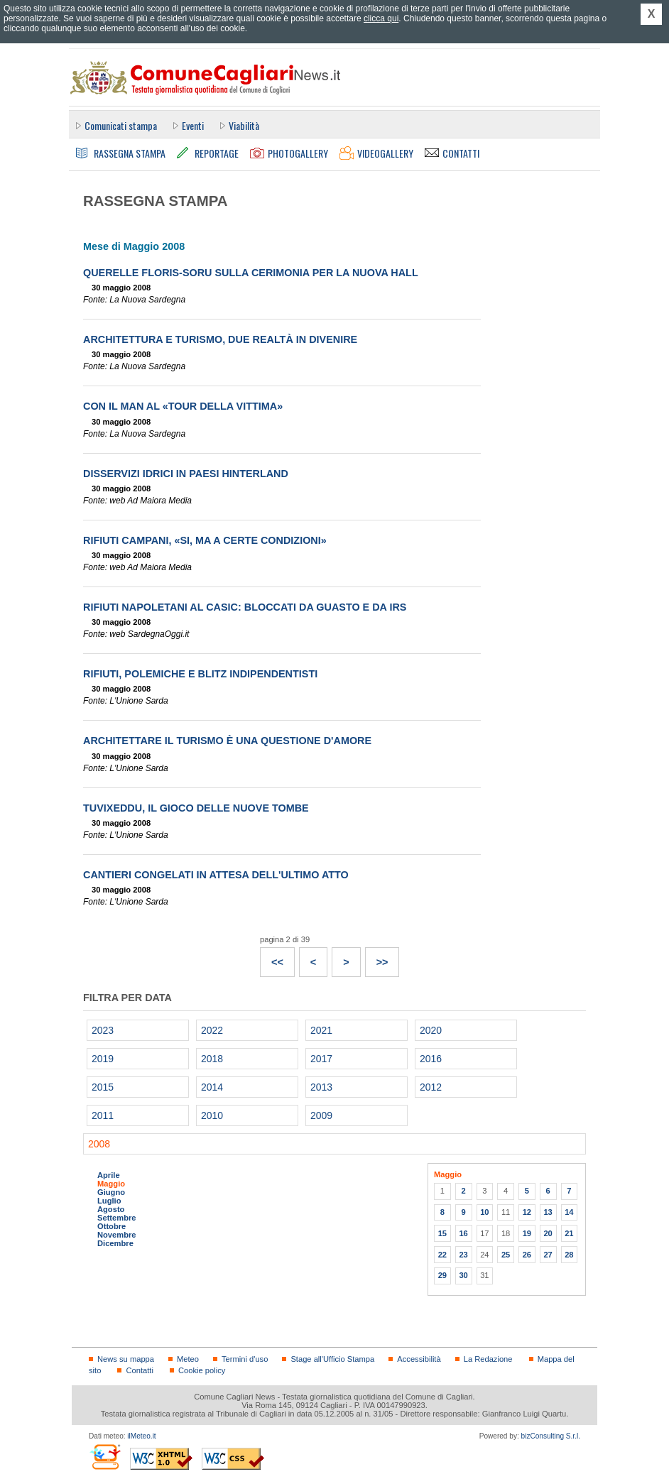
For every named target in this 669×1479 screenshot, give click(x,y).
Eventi (193, 125)
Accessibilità (418, 1359)
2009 (321, 1115)
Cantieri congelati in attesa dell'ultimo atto (216, 874)
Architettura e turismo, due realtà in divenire (220, 339)
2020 (431, 1030)
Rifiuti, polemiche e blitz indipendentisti (200, 674)
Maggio (111, 1183)
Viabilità (244, 125)
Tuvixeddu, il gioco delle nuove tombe (196, 808)
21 (569, 1233)
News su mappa (125, 1359)
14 (569, 1212)
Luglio (109, 1200)
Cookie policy (201, 1370)
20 (547, 1233)
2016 (431, 1058)
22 (442, 1254)
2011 (103, 1115)
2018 (212, 1058)
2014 (212, 1087)
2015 (103, 1087)
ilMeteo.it (141, 1436)
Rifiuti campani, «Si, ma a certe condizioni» (205, 540)
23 (463, 1254)
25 (505, 1254)
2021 (321, 1030)
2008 (99, 1144)
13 (547, 1212)
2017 (321, 1058)
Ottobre (111, 1226)
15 (442, 1233)
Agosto (110, 1209)
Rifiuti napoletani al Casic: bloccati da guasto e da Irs (244, 607)
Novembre (116, 1234)
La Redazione (488, 1359)
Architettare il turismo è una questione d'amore (227, 740)
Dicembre (115, 1243)
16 (463, 1233)
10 (484, 1212)
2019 (103, 1058)
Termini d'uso (245, 1359)
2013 (321, 1087)
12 (527, 1212)
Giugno (111, 1192)
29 (442, 1275)
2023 (103, 1030)
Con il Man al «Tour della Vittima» (183, 406)
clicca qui (381, 18)
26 (527, 1254)
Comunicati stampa (121, 125)
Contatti (139, 1370)
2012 (431, 1087)
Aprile (108, 1175)
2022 (212, 1030)
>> (377, 958)
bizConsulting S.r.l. (550, 1436)
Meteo (188, 1359)
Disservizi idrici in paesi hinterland (185, 473)
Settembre (116, 1217)
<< (272, 958)
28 (569, 1254)
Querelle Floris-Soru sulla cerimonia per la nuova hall (250, 272)
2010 (212, 1115)
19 (527, 1233)
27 (547, 1254)
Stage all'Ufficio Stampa (332, 1359)
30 (463, 1275)
